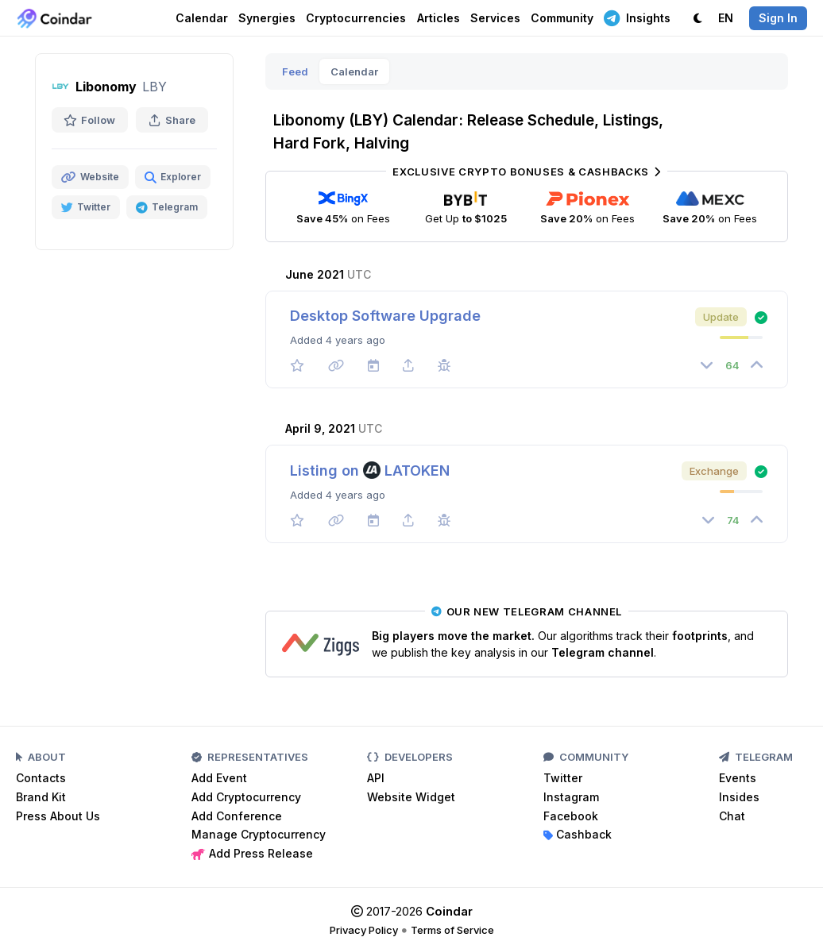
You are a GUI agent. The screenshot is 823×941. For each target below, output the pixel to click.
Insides (739, 797)
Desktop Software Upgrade (385, 315)
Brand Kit (41, 797)
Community (562, 18)
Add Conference (236, 816)
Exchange (714, 471)
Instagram (571, 797)
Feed (295, 71)
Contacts (41, 778)
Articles (438, 18)
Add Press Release (252, 853)
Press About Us (58, 816)
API (375, 778)
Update (721, 316)
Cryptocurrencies (356, 18)
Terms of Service (452, 930)
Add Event (219, 778)
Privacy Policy (364, 930)
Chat (732, 816)
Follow (89, 120)
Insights (637, 17)
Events (737, 778)
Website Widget (411, 797)
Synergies (267, 18)
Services (495, 18)
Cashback (577, 834)
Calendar (202, 18)
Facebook (570, 816)
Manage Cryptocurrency (258, 834)
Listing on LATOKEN (370, 470)
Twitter (562, 778)
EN (725, 18)
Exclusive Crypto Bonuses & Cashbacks (526, 171)
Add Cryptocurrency (246, 797)
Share (172, 120)
